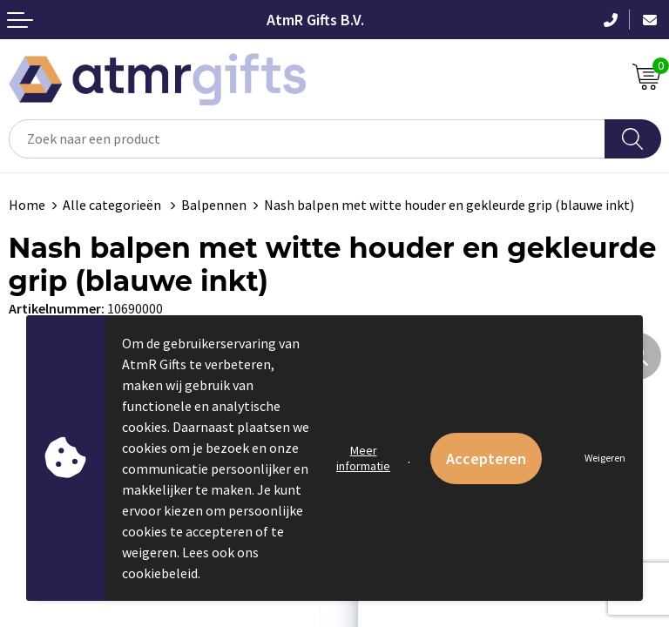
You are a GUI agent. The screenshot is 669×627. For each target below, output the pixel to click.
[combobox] (307, 138)
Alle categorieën (113, 204)
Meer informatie (363, 458)
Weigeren (605, 457)
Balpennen (214, 204)
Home (27, 204)
